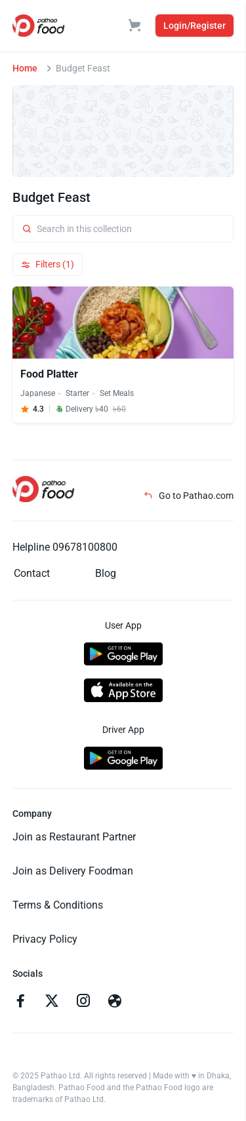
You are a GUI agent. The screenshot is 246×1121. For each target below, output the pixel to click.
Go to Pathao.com (189, 495)
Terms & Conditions (57, 905)
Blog (105, 573)
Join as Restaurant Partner (74, 837)
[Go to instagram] (83, 1002)
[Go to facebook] (20, 1002)
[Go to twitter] (52, 1002)
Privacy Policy (44, 939)
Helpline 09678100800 (64, 547)
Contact (32, 573)
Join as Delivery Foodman (72, 871)
